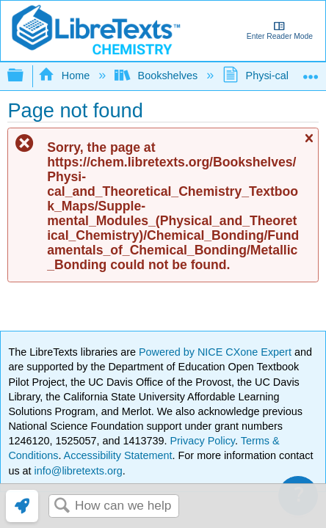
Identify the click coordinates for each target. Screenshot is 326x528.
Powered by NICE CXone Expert (216, 352)
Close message (308, 144)
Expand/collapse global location (311, 71)
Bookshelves (157, 75)
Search (61, 506)
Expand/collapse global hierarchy (24, 76)
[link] (22, 506)
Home (65, 75)
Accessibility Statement (118, 455)
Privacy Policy (202, 441)
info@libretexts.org (77, 471)
